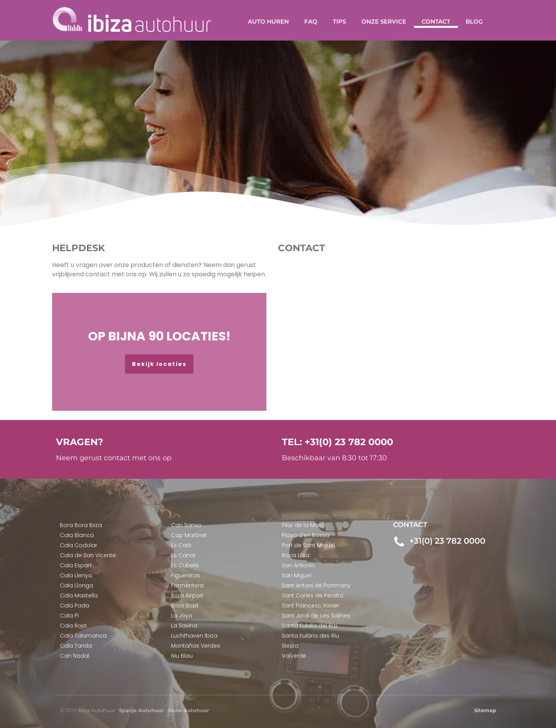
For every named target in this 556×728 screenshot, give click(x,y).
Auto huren (268, 21)
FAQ (310, 21)
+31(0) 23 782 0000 (447, 541)
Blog (474, 21)
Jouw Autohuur (188, 710)
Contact (436, 21)
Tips (339, 21)
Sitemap (485, 710)
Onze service (383, 21)
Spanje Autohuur (141, 710)
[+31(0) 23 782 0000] (399, 542)
